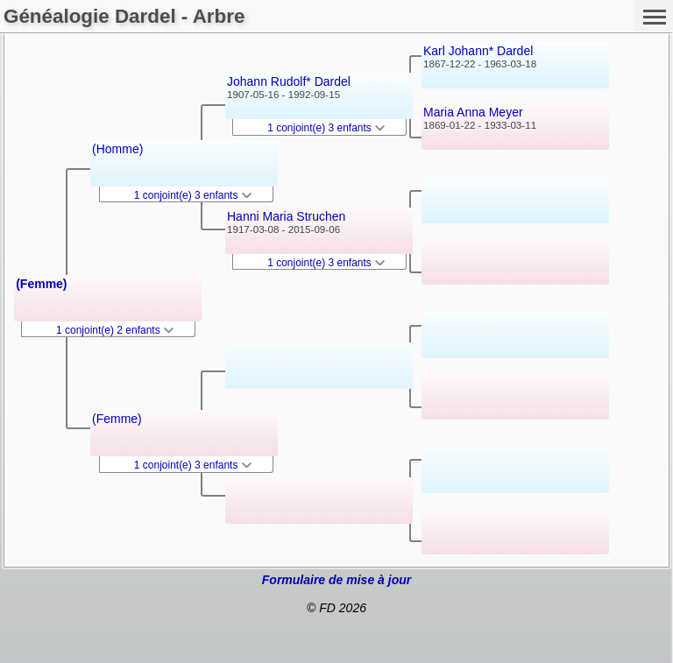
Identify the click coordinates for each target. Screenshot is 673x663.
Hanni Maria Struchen (286, 216)
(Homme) (117, 149)
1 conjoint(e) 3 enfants (192, 195)
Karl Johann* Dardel (478, 51)
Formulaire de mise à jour (336, 580)
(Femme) (41, 284)
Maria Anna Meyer (473, 112)
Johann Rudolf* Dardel (289, 81)
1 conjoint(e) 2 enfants (115, 330)
